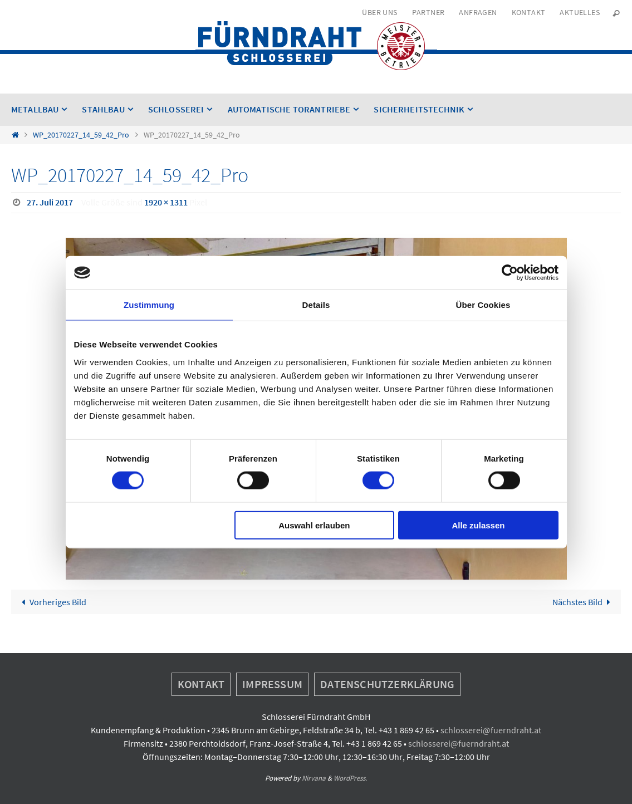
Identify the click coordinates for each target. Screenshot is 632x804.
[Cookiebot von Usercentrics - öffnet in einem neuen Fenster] (509, 272)
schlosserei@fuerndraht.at (490, 730)
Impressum (272, 684)
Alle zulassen (478, 525)
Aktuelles (580, 12)
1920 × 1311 (166, 202)
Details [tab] (316, 305)
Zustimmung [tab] (149, 305)
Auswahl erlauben (314, 525)
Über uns (379, 12)
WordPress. (350, 778)
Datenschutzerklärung (387, 684)
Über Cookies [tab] (483, 305)
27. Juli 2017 (50, 202)
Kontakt (529, 12)
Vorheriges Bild (51, 601)
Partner (428, 12)
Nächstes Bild (583, 601)
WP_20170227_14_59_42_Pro (81, 135)
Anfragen (478, 12)
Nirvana (314, 778)
